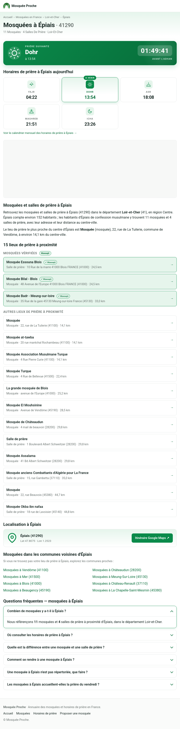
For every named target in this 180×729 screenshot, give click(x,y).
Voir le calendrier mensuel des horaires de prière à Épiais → (40, 132)
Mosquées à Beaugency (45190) (26, 590)
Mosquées (23, 713)
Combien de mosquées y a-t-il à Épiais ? (36, 611)
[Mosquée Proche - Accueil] (19, 6)
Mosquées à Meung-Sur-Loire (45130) (120, 577)
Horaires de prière (45, 713)
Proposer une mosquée (75, 713)
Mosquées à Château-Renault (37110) (120, 583)
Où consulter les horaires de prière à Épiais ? (40, 635)
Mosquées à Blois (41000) (22, 583)
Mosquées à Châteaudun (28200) (117, 570)
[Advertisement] (90, 169)
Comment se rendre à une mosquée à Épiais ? (40, 660)
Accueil (7, 17)
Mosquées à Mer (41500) (21, 577)
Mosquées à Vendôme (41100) (25, 570)
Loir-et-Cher (52, 17)
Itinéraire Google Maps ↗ (152, 538)
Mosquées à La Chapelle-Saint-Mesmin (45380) (127, 590)
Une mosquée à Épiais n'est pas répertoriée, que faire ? (47, 672)
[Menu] (172, 6)
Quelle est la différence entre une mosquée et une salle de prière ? (56, 647)
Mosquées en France (29, 17)
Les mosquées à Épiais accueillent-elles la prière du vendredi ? (53, 684)
